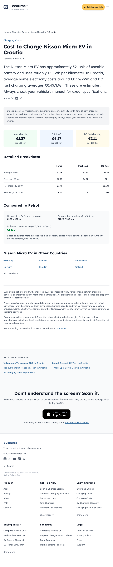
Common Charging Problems (54, 493)
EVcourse (11, 443)
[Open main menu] (107, 7)
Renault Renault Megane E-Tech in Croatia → (27, 367)
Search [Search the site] (9, 466)
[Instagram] (5, 458)
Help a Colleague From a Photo (56, 535)
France (42, 260)
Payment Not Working (51, 507)
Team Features (47, 540)
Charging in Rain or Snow (89, 507)
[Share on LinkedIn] (16, 98)
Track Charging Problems (52, 544)
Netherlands (81, 260)
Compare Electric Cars (15, 530)
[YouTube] (14, 458)
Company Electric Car (51, 530)
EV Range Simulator (14, 544)
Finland (79, 267)
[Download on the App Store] (56, 414)
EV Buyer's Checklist (14, 540)
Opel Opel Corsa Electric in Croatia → (73, 367)
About (7, 498)
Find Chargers (47, 503)
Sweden (43, 267)
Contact (7, 507)
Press (79, 540)
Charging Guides (85, 488)
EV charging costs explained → (19, 372)
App (6, 488)
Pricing (7, 493)
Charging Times (84, 493)
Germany (8, 260)
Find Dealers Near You (15, 535)
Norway (8, 267)
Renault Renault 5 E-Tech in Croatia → (71, 363)
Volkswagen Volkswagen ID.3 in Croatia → (25, 363)
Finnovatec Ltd (18, 453)
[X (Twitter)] (23, 458)
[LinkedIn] (19, 458)
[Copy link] (21, 98)
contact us (61, 328)
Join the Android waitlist (77, 422)
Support (81, 544)
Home (7, 32)
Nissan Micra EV (38, 32)
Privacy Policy (84, 535)
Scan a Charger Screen (52, 488)
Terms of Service (85, 530)
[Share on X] (12, 98)
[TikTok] (9, 458)
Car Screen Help (48, 498)
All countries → (11, 273)
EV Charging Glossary (88, 503)
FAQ (6, 503)
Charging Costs (19, 32)
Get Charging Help (93, 7)
